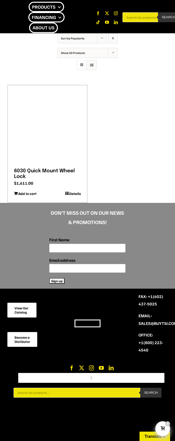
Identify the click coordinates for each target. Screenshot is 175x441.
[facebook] (98, 13)
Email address (62, 260)
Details (75, 193)
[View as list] (91, 65)
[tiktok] (98, 22)
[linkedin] (116, 22)
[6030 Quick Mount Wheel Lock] (47, 125)
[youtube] (107, 22)
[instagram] (116, 13)
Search (151, 392)
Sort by (73, 38)
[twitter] (107, 13)
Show (73, 53)
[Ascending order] (113, 38)
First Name (59, 239)
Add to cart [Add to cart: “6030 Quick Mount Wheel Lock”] (27, 193)
